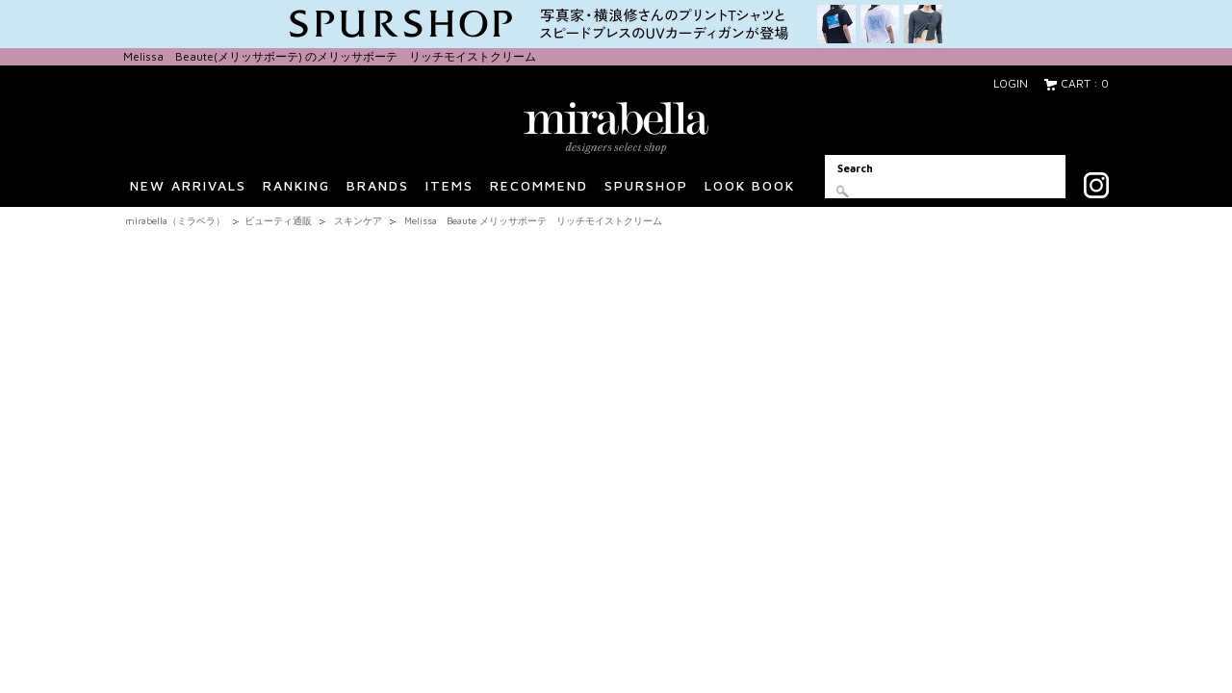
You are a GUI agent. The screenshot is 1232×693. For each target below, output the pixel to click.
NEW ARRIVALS (188, 192)
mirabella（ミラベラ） (175, 220)
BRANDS (378, 192)
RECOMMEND (539, 192)
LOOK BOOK (750, 192)
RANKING (296, 192)
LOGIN (1010, 83)
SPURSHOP (646, 192)
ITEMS (449, 192)
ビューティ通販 (278, 220)
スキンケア (358, 220)
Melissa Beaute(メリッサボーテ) (214, 56)
